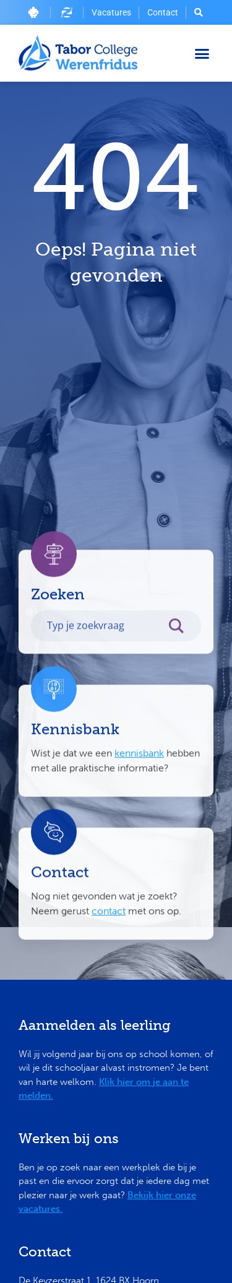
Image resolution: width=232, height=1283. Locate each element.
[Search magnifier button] (182, 674)
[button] (202, 53)
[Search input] (102, 670)
